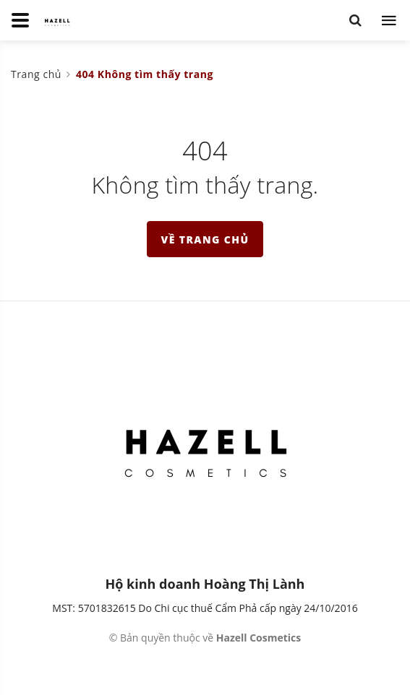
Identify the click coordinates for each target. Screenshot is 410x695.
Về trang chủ (205, 239)
